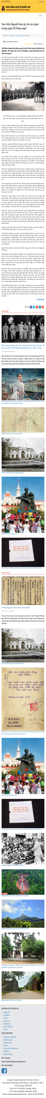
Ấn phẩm (6, 1051)
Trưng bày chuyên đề (10, 1037)
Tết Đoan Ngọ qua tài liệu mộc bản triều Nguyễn (16, 608)
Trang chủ (5, 35)
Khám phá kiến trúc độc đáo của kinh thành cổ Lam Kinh (15, 896)
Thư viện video (8, 1040)
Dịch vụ (6, 1046)
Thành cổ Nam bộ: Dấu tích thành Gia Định (12, 434)
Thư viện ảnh (7, 1043)
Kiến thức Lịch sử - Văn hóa (23, 35)
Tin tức (6, 1018)
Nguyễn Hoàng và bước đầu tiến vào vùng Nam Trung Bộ (15, 929)
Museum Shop (8, 1054)
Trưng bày (7, 1021)
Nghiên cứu (12, 35)
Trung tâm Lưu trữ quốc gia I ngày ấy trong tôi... (13, 473)
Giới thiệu (7, 1015)
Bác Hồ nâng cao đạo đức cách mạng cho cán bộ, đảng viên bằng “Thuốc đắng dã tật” (22, 568)
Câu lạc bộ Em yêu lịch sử (11, 1049)
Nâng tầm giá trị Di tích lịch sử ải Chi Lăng (12, 1000)
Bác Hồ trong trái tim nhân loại (9, 534)
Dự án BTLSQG (8, 1027)
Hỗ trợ (6, 1030)
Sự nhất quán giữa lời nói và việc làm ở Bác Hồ (12, 865)
